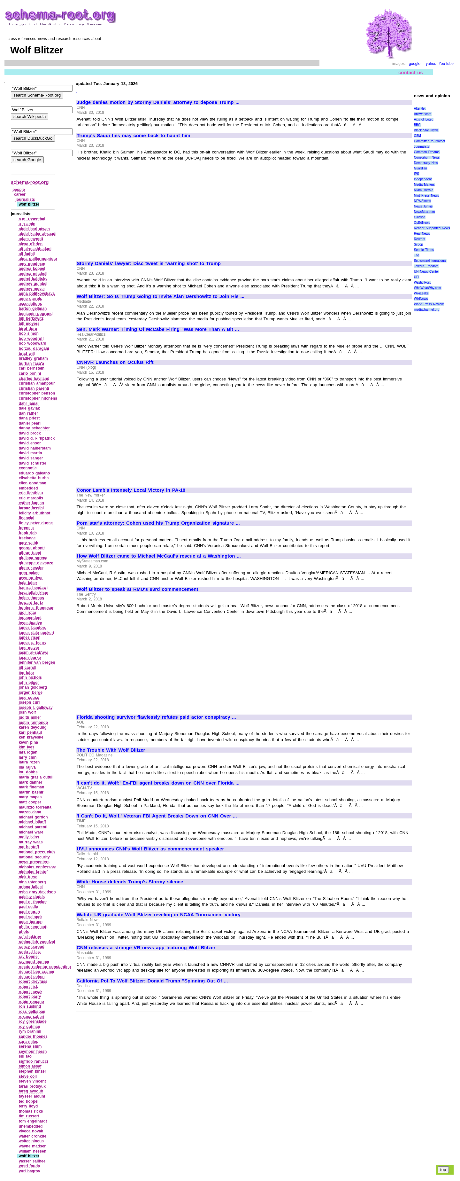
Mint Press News (426, 195)
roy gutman (29, 1026)
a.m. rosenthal (32, 219)
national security (34, 857)
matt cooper (30, 802)
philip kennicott (33, 927)
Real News (422, 233)
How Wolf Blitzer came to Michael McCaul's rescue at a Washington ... (159, 556)
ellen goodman (32, 483)
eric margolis (31, 498)
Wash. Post (422, 282)
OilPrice (419, 217)
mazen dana (30, 812)
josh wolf (27, 712)
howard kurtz (31, 602)
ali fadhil (27, 254)
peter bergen (30, 921)
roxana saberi (31, 1016)
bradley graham (33, 358)
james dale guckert (36, 632)
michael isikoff (32, 822)
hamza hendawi (33, 587)
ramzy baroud (31, 946)
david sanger (31, 458)
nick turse (28, 877)
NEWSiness (422, 201)
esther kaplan (31, 503)
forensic (26, 528)
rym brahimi (30, 1031)
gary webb (28, 543)
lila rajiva (27, 767)
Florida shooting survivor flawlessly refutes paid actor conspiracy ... (156, 717)
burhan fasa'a (31, 363)
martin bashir (31, 792)
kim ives (26, 747)
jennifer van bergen (37, 662)
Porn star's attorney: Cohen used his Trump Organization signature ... (158, 523)
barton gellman (33, 308)
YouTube (446, 63)
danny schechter (34, 428)
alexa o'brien (31, 244)
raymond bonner (34, 961)
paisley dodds (32, 897)
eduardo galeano (34, 473)
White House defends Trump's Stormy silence (130, 881)
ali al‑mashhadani (35, 248)
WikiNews (421, 299)
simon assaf (30, 1066)
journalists (25, 199)
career (20, 194)
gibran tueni (30, 553)
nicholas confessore (38, 867)
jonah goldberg (33, 687)
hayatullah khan (33, 592)
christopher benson (37, 393)
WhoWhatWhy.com (427, 288)
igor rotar (27, 612)
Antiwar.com (422, 114)
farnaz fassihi (31, 508)
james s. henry (33, 642)
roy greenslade (33, 1021)
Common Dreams (427, 152)
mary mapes (30, 797)
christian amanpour (37, 383)
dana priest (29, 418)
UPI (416, 277)
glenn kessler (31, 568)
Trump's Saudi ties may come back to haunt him (133, 135)
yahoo (431, 63)
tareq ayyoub (31, 1091)
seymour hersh (33, 1051)
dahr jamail (29, 403)
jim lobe (26, 672)
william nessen (32, 1151)
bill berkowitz (31, 318)
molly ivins (29, 837)
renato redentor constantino (45, 967)
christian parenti (34, 388)
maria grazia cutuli (36, 777)
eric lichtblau (31, 493)
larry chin (28, 757)
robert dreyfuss (33, 981)
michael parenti (33, 827)
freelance (27, 538)
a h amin (27, 224)
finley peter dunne (36, 523)
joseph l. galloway (36, 707)
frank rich (28, 533)
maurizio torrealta (35, 807)
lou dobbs (28, 772)
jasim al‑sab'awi (34, 652)
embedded (28, 488)
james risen (30, 637)
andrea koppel (32, 268)
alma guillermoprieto (38, 258)
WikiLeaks (421, 293)
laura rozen (29, 762)
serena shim (30, 1046)
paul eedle (28, 906)
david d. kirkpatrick (37, 438)
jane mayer (29, 647)
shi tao (25, 1056)
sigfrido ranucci (33, 1061)
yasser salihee (32, 1161)
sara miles (28, 1041)
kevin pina (28, 742)
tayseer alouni (32, 1096)
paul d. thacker (33, 902)
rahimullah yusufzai (37, 942)
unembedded (31, 1126)
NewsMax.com (424, 212)
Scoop (418, 244)
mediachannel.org (427, 309)
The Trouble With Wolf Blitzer (111, 750)
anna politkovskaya (37, 293)
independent (30, 617)
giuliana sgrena (33, 558)
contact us (410, 72)
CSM (417, 135)
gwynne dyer (31, 577)
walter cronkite (32, 1136)
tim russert (29, 1116)
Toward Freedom (426, 266)
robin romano (31, 1001)
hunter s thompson (37, 608)
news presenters (34, 862)
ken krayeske (31, 737)
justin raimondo (33, 722)
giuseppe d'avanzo (36, 563)
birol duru (28, 328)
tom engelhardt (33, 1121)
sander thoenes (33, 1036)
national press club (37, 852)
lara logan (28, 752)
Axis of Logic (423, 119)
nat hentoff (29, 847)
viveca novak (31, 1131)
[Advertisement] (130, 208)
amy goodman (32, 264)
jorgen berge (30, 692)
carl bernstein (31, 368)
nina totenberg (32, 882)
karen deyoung (33, 727)
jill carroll (27, 667)
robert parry (30, 996)
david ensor (30, 443)
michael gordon (33, 817)
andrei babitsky (33, 279)
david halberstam (35, 448)
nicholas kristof (33, 872)
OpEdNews (422, 222)
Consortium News (427, 157)
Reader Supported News (432, 228)
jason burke (30, 657)
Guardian (420, 168)
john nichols (30, 677)
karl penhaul (30, 732)
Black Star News (426, 130)
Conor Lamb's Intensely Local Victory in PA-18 (131, 490)
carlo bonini (30, 373)
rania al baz (30, 952)
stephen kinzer (32, 1071)
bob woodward (32, 343)
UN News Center (426, 271)
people (18, 189)
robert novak (30, 991)
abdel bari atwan (34, 229)
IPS (416, 174)
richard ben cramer (37, 971)
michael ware (31, 832)
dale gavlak (29, 408)
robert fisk (28, 986)
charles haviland (34, 378)
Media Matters (424, 184)
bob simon (29, 333)
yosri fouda (29, 1166)
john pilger (29, 682)
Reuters (419, 239)
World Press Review (429, 304)
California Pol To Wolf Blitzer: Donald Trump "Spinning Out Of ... (152, 980)
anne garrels (30, 298)
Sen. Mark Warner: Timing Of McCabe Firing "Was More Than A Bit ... (158, 329)
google (414, 63)
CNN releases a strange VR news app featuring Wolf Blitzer (146, 947)
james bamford (33, 627)
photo (24, 931)
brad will (27, 353)
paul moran (29, 912)
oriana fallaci (31, 887)
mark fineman (31, 787)
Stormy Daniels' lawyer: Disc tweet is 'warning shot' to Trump (149, 263)
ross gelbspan (32, 1011)
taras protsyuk (32, 1086)
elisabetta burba (34, 478)
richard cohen (32, 976)
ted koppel (29, 1101)
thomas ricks (31, 1111)
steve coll (28, 1076)
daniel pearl (30, 423)
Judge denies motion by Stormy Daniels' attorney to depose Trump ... (158, 102)
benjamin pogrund (36, 313)
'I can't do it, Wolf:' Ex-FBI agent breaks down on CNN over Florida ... (158, 783)
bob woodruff (31, 338)
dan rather (28, 413)
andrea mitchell (33, 273)
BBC (417, 125)
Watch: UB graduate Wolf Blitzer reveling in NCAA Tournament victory (159, 914)
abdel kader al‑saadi (38, 233)
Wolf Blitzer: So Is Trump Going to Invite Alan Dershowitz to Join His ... (160, 296)
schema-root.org (30, 182)
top (443, 1169)
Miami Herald (423, 190)
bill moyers (29, 323)
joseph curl (29, 702)
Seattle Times (424, 250)
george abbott (32, 548)
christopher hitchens (38, 398)
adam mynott (31, 239)
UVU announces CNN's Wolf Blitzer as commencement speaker (150, 848)
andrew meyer (32, 288)
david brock (30, 433)
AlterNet (419, 108)
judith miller (30, 717)
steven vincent (32, 1081)
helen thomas (31, 598)
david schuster (32, 463)
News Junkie (423, 206)
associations (30, 303)
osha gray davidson (37, 892)
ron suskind (30, 1006)
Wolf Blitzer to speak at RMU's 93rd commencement (137, 589)
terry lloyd (28, 1106)
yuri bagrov (29, 1171)
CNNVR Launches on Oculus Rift (115, 362)
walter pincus (31, 1141)
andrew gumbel (33, 283)
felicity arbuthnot (34, 513)
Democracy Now (426, 163)
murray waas (31, 842)
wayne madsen (33, 1146)
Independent (423, 179)
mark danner (30, 782)
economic (28, 468)
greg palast (29, 573)
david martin (30, 453)
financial (26, 518)
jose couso (29, 697)
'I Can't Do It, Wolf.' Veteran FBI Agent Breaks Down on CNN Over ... (157, 815)
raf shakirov (30, 937)
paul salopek (30, 917)
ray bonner (29, 956)
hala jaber (28, 583)
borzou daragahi (34, 348)
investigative (30, 623)
